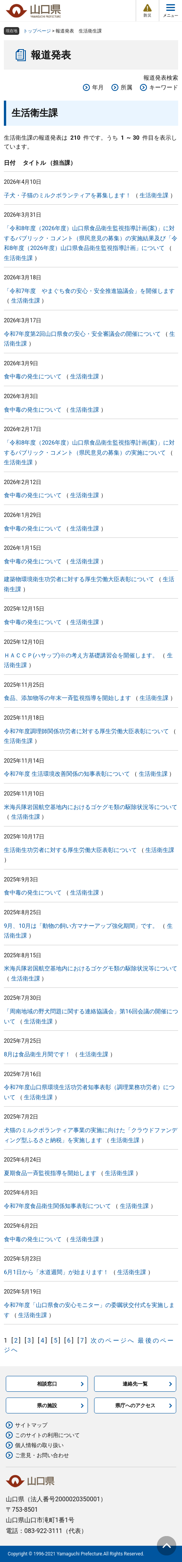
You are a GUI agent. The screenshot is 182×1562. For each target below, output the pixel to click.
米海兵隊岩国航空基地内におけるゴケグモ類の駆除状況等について (90, 807)
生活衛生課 (154, 195)
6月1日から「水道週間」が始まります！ (56, 1272)
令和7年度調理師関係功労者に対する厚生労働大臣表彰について (86, 731)
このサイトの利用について (47, 1435)
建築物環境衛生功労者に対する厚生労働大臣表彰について (79, 579)
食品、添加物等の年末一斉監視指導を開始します (67, 698)
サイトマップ (31, 1425)
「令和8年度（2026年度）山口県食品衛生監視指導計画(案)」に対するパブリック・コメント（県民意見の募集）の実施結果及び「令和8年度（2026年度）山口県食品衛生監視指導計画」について (90, 238)
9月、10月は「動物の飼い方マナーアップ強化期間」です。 (81, 925)
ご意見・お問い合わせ (42, 1455)
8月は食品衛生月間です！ (37, 1054)
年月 (98, 87)
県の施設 (47, 1405)
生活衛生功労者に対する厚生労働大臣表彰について (70, 850)
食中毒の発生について (33, 376)
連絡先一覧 (135, 1384)
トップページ (37, 31)
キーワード (163, 87)
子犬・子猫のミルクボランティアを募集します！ (67, 195)
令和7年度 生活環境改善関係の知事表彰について (67, 773)
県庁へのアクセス (135, 1405)
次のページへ (113, 1340)
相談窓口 (47, 1384)
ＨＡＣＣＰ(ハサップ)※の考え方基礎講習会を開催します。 (81, 655)
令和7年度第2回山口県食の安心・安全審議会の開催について (82, 333)
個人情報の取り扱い (39, 1445)
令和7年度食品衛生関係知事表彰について (57, 1206)
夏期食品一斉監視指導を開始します (50, 1173)
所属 (126, 87)
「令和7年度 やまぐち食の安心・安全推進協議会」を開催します (89, 290)
